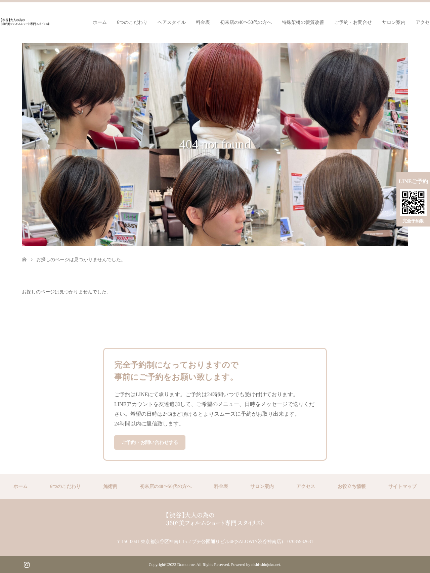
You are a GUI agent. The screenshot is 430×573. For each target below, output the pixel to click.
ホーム (100, 22)
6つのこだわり (132, 22)
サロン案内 (393, 22)
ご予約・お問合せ (353, 22)
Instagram (27, 564)
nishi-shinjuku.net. (266, 564)
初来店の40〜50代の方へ (246, 22)
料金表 (203, 22)
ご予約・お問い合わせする (150, 442)
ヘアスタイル (172, 22)
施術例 (110, 486)
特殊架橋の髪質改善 (303, 22)
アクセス (305, 486)
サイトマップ (402, 486)
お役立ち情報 (352, 486)
